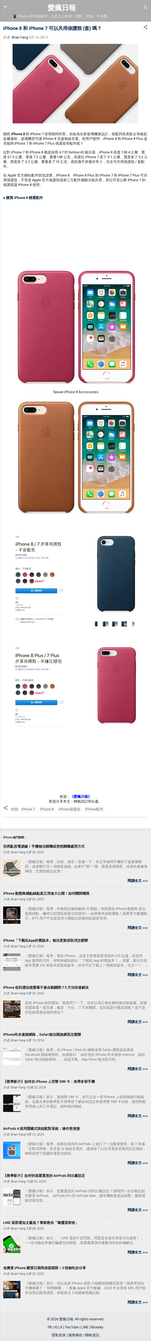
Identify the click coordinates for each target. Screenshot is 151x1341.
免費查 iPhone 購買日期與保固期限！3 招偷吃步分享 (44, 1268)
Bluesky (97, 1327)
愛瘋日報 (62, 8)
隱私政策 (59, 1335)
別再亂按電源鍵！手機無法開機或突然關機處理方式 (44, 846)
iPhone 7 (28, 809)
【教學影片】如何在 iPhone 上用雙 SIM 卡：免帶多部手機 (49, 1081)
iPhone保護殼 (69, 809)
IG (56, 1327)
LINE (84, 1327)
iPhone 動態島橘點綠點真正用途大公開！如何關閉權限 (46, 893)
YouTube (72, 1327)
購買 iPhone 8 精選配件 (24, 198)
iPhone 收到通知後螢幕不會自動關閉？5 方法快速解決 (46, 987)
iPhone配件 (94, 809)
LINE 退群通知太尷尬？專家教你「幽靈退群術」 (41, 1223)
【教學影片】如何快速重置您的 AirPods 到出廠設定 (44, 1176)
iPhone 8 (18, 134)
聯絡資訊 (92, 1335)
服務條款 (75, 1335)
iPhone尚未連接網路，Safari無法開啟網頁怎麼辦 (42, 1034)
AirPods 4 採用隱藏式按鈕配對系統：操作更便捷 (41, 1128)
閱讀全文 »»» (138, 881)
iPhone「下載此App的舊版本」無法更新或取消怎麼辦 (45, 940)
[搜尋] (145, 8)
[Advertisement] (75, 231)
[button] (145, 28)
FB (50, 1327)
